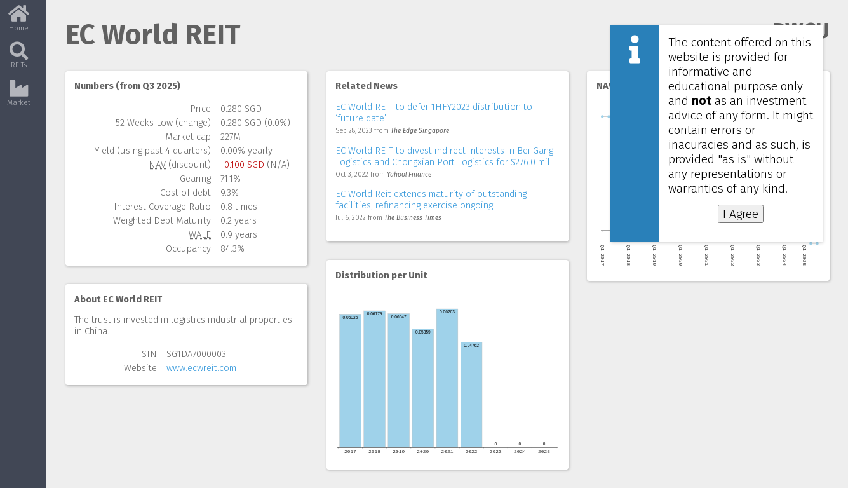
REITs (19, 60)
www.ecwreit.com (201, 368)
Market (18, 97)
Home (18, 22)
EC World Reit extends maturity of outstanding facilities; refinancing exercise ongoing (431, 199)
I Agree (740, 214)
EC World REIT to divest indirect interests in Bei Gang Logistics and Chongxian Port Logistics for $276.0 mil (444, 156)
